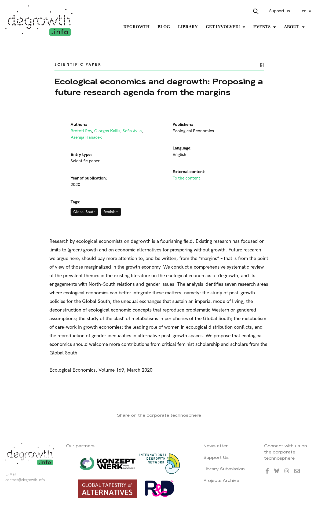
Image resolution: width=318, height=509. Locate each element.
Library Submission (224, 469)
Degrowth (136, 26)
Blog (164, 26)
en (304, 11)
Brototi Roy (81, 131)
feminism (111, 212)
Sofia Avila (132, 131)
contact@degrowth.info (25, 480)
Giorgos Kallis (107, 131)
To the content (186, 178)
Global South (84, 212)
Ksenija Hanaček (86, 137)
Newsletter (215, 446)
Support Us (216, 457)
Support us (279, 11)
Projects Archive (221, 480)
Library (188, 26)
